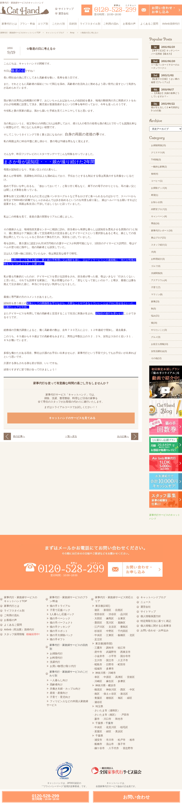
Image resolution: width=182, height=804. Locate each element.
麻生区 (110, 681)
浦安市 (98, 739)
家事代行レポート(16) (161, 230)
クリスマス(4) (158, 152)
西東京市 (125, 651)
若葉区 (98, 731)
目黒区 (119, 610)
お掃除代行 (56, 653)
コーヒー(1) (157, 181)
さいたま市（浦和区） (107, 710)
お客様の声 (129, 23)
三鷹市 (98, 647)
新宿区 (107, 610)
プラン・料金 (27, 23)
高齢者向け (56, 684)
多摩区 (121, 681)
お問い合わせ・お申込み (155, 630)
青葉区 (98, 697)
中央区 (98, 635)
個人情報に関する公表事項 (156, 625)
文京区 (112, 626)
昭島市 (98, 664)
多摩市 (110, 668)
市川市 (110, 739)
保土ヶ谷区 (110, 693)
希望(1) (154, 195)
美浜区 (119, 731)
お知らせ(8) (157, 202)
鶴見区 (98, 689)
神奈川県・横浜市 (105, 685)
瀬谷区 (98, 702)
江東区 (110, 635)
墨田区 (98, 622)
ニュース (146, 602)
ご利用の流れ (111, 23)
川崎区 (98, 681)
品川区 (124, 614)
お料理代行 (56, 657)
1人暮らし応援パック (62, 614)
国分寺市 (125, 656)
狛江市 (121, 647)
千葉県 (99, 723)
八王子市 (123, 660)
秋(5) (153, 308)
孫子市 (121, 743)
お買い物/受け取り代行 (63, 666)
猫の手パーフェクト (61, 622)
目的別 (73, 23)
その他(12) (156, 358)
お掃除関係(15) (158, 145)
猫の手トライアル (60, 605)
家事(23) (155, 301)
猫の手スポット (59, 630)
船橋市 (98, 743)
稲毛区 (124, 727)
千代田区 (123, 630)
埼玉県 (99, 706)
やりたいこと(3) (159, 330)
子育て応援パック (60, 610)
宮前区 (131, 677)
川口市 (107, 718)
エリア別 (43, 23)
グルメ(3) (155, 337)
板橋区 (121, 635)
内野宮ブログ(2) (159, 209)
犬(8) (153, 252)
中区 (132, 689)
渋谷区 (112, 614)
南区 (97, 693)
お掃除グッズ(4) (159, 188)
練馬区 (110, 618)
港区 (97, 610)
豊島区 (124, 626)
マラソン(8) (157, 294)
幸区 (97, 677)
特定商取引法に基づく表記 (156, 620)
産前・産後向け (59, 692)
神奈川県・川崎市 (105, 672)
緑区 (129, 697)
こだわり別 (58, 23)
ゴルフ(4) (155, 266)
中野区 (110, 630)
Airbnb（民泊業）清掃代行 (19, 629)
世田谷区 (99, 614)
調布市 (110, 647)
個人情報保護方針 (151, 616)
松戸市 (121, 739)
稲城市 (98, 668)
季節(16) (155, 223)
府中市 (98, 651)
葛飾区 (121, 622)
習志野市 (128, 748)
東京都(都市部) (103, 643)
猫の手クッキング (60, 626)
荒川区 (110, 622)
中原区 (107, 677)
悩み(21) (155, 315)
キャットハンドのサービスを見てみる (73, 417)
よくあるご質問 (149, 23)
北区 (132, 635)
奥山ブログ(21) (158, 237)
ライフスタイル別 (90, 23)
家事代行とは (9, 23)
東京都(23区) (102, 605)
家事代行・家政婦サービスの (24, 599)
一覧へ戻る (71, 436)
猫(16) (154, 323)
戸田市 (125, 714)
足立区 (98, 639)
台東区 (121, 618)
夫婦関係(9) (157, 273)
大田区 (98, 618)
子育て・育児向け (60, 697)
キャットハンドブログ (153, 597)
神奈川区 (111, 689)
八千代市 (114, 748)
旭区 (120, 697)
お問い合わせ (136, 797)
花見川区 (111, 727)
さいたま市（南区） (105, 714)
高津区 (119, 677)
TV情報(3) (156, 159)
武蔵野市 (111, 651)
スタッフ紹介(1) (159, 244)
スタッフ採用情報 (22, 634)
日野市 (110, 664)
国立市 (110, 660)
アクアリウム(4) (159, 280)
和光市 (119, 718)
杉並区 (98, 630)
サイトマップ (148, 611)
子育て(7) (155, 287)
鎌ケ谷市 (99, 748)
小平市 (112, 656)
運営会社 (146, 606)
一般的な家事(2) (159, 166)
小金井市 (99, 656)
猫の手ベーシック (60, 618)
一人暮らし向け (59, 680)
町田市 (121, 664)
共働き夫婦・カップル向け (65, 688)
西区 (122, 689)
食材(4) (154, 174)
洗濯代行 (55, 661)
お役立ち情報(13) (159, 344)
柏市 (132, 739)
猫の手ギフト (57, 639)
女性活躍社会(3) (159, 351)
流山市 (110, 743)
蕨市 (97, 718)
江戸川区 (99, 626)
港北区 (124, 693)
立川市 (98, 660)
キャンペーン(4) (159, 216)
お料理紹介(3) (158, 259)
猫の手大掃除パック (61, 635)
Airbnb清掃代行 (171, 23)
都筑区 (110, 697)
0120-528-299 (45, 797)
